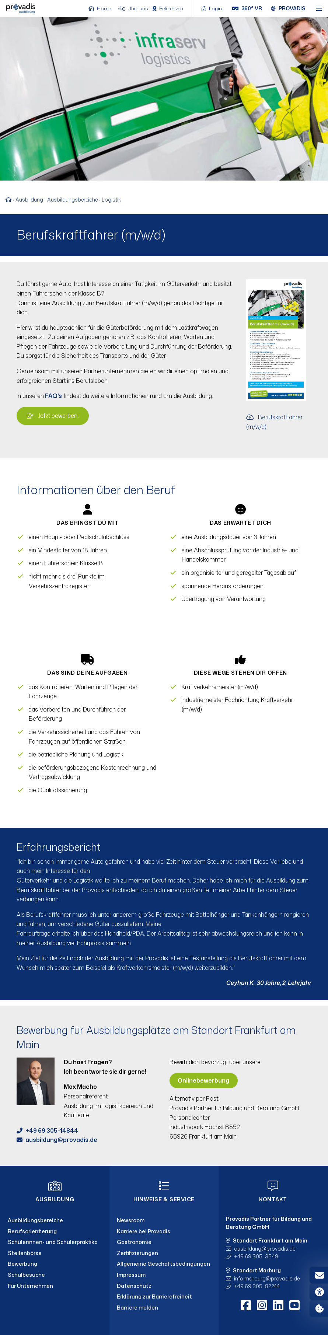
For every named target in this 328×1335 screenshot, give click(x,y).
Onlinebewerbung (203, 1080)
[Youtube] (294, 1305)
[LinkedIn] (278, 1305)
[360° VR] (247, 8)
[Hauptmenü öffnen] (319, 8)
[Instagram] (262, 1305)
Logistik (111, 199)
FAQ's (53, 396)
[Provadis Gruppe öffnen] (288, 8)
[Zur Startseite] (10, 199)
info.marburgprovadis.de (267, 1278)
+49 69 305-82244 (257, 1286)
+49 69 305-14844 (51, 1130)
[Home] (20, 7)
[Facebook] (246, 1305)
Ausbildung (29, 199)
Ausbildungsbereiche (72, 199)
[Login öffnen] (213, 8)
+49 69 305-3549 (256, 1256)
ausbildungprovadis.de (61, 1140)
